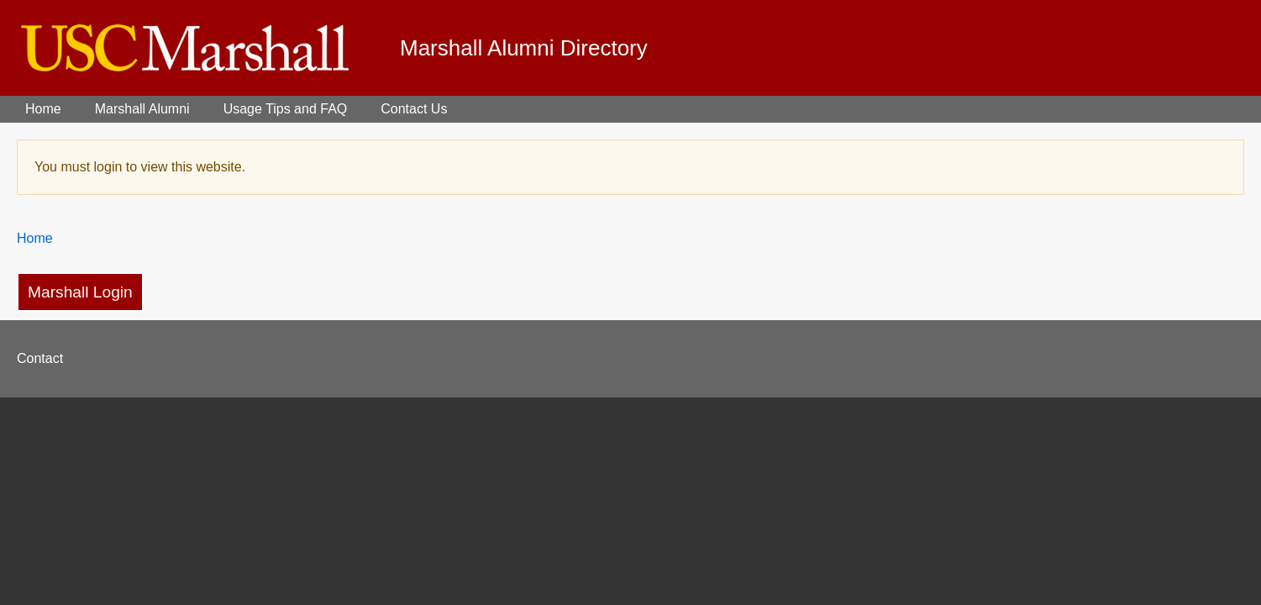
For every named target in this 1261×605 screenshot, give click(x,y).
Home (43, 109)
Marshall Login (80, 292)
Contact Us (414, 109)
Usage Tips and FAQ (285, 109)
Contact (40, 358)
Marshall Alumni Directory (524, 47)
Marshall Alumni (142, 109)
